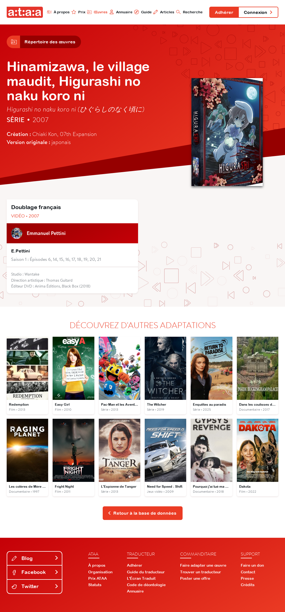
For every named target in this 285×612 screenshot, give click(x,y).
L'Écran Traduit (141, 578)
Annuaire (120, 12)
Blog (35, 558)
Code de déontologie (146, 585)
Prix (78, 12)
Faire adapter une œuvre (203, 565)
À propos (58, 12)
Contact (248, 572)
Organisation (100, 572)
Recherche (189, 12)
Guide (142, 12)
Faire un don (252, 565)
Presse (247, 578)
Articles (163, 12)
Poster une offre (195, 578)
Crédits (248, 585)
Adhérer (224, 12)
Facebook (35, 572)
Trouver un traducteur (200, 572)
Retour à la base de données (142, 513)
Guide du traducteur (146, 572)
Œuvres (97, 12)
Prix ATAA (97, 578)
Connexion (258, 12)
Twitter (35, 586)
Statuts (95, 585)
